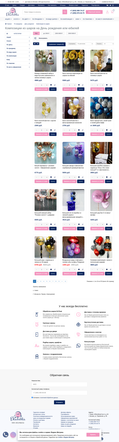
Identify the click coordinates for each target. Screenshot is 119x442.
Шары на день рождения (68, 424)
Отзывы (63, 5)
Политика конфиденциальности (43, 416)
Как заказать (52, 5)
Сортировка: (72, 43)
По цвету (25, 19)
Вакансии (36, 426)
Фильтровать (43, 38)
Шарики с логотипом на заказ (70, 420)
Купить (53, 89)
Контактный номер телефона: (41, 389)
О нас (7, 5)
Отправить (59, 402)
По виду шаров (51, 19)
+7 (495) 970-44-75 (77, 13)
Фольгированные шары (68, 416)
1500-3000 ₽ (58, 33)
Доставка (31, 5)
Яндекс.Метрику (69, 437)
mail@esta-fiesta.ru (108, 2)
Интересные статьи (39, 414)
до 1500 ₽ (46, 33)
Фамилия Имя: (36, 380)
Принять (93, 434)
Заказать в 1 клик (41, 89)
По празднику (37, 19)
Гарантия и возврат (39, 412)
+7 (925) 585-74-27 (77, 11)
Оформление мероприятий (69, 418)
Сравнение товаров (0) (56, 44)
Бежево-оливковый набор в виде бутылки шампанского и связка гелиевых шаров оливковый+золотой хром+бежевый (45, 78)
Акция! (7, 19)
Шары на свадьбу (66, 426)
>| (65, 281)
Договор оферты (66, 412)
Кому (77, 19)
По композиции (66, 19)
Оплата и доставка (39, 420)
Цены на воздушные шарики (41, 418)
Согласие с (45, 397)
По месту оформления (104, 19)
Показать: (99, 43)
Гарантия (85, 5)
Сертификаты (65, 414)
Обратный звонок (94, 12)
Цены (14, 5)
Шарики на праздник (67, 422)
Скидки (22, 5)
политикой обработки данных (49, 397)
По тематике (87, 19)
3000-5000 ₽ (72, 33)
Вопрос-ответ (73, 5)
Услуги (16, 19)
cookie (60, 437)
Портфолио (95, 5)
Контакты (41, 5)
